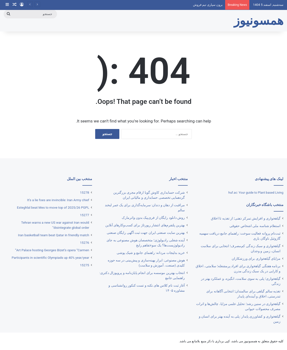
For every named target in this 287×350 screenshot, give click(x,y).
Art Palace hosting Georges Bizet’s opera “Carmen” (52, 250)
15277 (84, 215)
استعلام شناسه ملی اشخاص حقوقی (255, 226)
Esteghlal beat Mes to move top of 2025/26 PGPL (53, 207)
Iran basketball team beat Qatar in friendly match (53, 235)
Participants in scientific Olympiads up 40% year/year (50, 257)
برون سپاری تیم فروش (208, 5)
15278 (84, 192)
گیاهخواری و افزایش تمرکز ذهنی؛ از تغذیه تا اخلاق (245, 218)
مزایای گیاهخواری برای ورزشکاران (256, 258)
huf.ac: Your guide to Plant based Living (255, 192)
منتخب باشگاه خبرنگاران (264, 205)
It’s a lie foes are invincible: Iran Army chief (58, 200)
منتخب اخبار (178, 179)
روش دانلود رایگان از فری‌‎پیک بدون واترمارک (153, 218)
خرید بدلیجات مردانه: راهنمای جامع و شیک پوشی (151, 253)
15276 (84, 242)
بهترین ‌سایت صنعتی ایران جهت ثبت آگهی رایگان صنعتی (146, 233)
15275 (84, 265)
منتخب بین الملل (79, 179)
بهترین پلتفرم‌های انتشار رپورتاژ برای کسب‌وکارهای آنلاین (145, 225)
